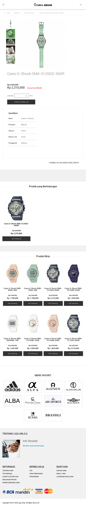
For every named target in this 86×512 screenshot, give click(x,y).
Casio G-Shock (29, 13)
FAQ (30, 470)
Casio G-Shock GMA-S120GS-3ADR (51, 13)
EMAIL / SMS (61, 473)
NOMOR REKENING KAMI (11, 482)
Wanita (16, 13)
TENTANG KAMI (7, 470)
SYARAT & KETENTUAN (10, 476)
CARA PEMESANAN (36, 473)
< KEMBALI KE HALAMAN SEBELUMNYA (64, 163)
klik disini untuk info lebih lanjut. (33, 446)
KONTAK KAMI (61, 470)
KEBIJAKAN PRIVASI (9, 479)
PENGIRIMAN (34, 476)
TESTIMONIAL (7, 473)
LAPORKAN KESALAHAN (65, 476)
